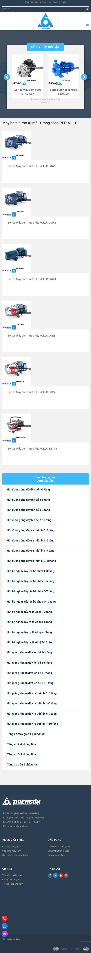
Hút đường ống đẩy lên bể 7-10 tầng (29, 520)
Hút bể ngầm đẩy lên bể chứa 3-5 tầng (30, 581)
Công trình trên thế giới (58, 851)
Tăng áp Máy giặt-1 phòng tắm (26, 734)
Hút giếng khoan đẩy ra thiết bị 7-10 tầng (32, 723)
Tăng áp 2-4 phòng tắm (21, 744)
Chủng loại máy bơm (12, 879)
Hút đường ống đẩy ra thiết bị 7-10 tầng (31, 560)
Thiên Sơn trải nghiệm (12, 875)
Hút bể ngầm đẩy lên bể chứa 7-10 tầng (31, 601)
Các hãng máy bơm (11, 846)
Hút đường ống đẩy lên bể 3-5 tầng (28, 499)
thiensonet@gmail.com (17, 826)
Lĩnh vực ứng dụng (56, 855)
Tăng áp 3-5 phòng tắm (21, 754)
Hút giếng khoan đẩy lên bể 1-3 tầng (29, 652)
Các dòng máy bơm (11, 851)
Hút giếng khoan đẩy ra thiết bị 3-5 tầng (32, 703)
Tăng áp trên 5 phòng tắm (23, 764)
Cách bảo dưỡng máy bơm (15, 855)
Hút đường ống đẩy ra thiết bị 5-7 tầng (31, 550)
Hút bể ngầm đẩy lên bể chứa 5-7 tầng (30, 591)
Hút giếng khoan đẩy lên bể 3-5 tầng (29, 662)
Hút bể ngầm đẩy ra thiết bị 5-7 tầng (29, 632)
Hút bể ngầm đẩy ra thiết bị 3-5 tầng (29, 621)
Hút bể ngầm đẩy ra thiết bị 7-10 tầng (30, 642)
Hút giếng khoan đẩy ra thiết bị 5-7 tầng (32, 713)
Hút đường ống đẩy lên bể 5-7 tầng (28, 509)
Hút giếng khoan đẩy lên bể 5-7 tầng (29, 672)
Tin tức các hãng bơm (12, 884)
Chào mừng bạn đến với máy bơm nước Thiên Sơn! (46, 2)
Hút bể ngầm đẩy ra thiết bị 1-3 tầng (29, 611)
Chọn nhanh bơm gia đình (60, 846)
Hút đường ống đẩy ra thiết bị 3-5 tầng (31, 540)
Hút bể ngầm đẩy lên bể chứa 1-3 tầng (30, 571)
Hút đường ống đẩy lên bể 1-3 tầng (28, 489)
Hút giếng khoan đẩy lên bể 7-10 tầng (30, 683)
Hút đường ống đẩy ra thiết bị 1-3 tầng (31, 530)
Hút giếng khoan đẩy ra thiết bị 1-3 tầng (32, 693)
